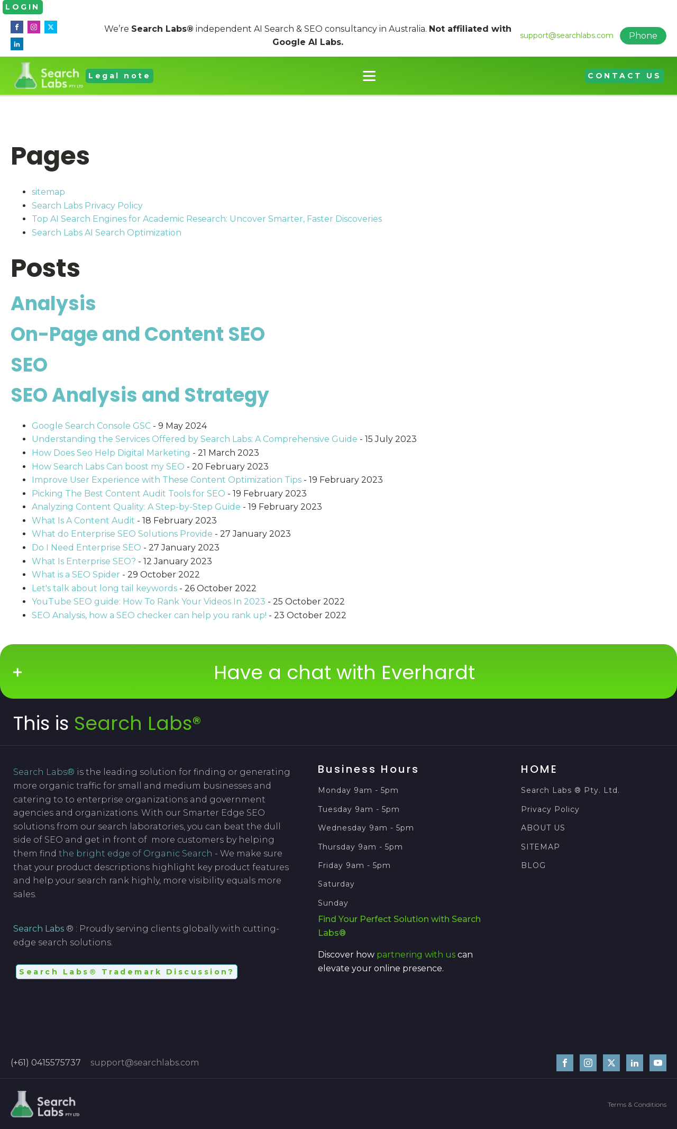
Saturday (338, 884)
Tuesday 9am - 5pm (359, 809)
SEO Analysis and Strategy (140, 395)
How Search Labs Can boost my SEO (108, 466)
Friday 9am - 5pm (354, 865)
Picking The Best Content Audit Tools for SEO (128, 493)
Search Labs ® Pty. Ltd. (570, 790)
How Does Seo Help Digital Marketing (111, 452)
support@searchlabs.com (567, 35)
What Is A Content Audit (83, 520)
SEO (29, 364)
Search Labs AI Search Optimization (106, 232)
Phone (643, 36)
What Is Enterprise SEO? (84, 561)
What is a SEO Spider (76, 575)
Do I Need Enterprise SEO (86, 547)
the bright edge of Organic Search (136, 853)
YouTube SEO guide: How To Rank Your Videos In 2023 (149, 602)
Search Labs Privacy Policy (87, 205)
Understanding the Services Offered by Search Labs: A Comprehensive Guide (195, 439)
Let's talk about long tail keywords (104, 588)
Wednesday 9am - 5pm (366, 828)
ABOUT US (543, 828)
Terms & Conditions (637, 1104)
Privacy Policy (550, 809)
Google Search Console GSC (91, 425)
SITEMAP (540, 847)
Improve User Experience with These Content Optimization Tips (166, 480)
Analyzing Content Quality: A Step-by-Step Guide (136, 507)
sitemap (48, 192)
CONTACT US (624, 75)
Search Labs (38, 929)
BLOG (533, 865)
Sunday (333, 903)
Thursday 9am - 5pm (360, 847)
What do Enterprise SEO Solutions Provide (122, 534)
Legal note (119, 75)
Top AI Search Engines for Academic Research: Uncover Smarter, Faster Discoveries (207, 219)
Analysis (53, 303)
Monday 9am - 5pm (358, 790)
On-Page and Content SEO (138, 333)
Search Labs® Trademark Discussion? (126, 971)
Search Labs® (138, 723)
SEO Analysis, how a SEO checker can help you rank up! (149, 615)
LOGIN (22, 7)
